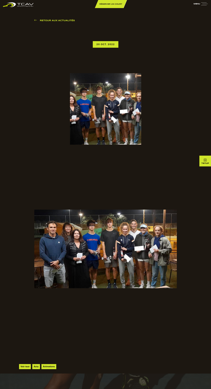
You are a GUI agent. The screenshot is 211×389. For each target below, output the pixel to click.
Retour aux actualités (57, 20)
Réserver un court (110, 4)
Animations (49, 366)
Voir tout (25, 366)
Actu (36, 366)
